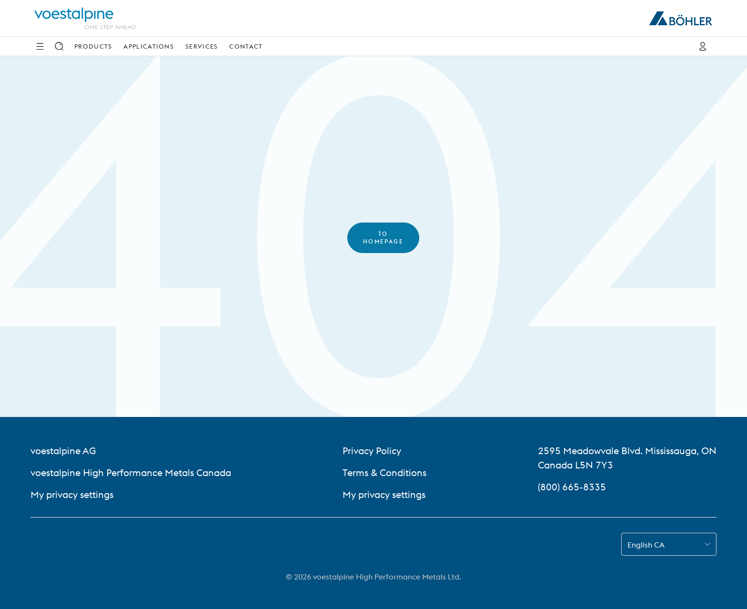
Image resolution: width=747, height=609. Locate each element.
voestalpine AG (63, 451)
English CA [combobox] (646, 544)
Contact (245, 46)
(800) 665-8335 (572, 487)
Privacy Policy (372, 451)
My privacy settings (71, 494)
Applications (148, 46)
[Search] (59, 46)
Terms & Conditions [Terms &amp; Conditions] (384, 472)
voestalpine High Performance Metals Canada (130, 472)
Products (93, 46)
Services (201, 46)
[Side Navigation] (40, 46)
